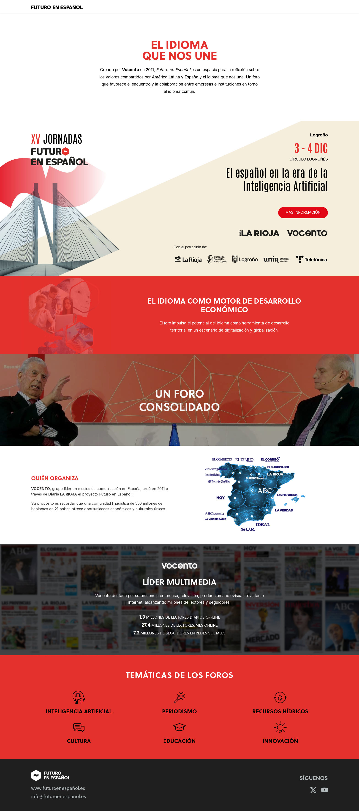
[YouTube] (324, 789)
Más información (303, 212)
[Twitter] (313, 789)
